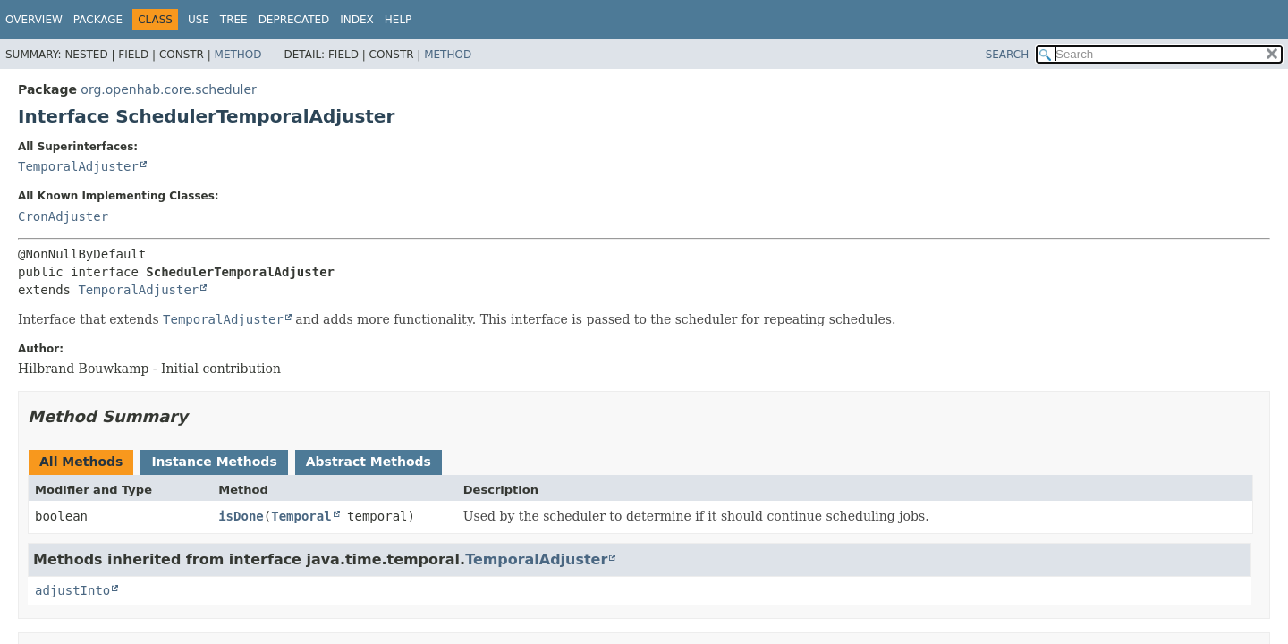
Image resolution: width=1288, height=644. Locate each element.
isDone (241, 516)
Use (198, 19)
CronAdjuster (63, 216)
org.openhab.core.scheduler (168, 89)
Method (238, 54)
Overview (34, 19)
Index (357, 19)
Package (98, 19)
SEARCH (1008, 54)
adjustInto (72, 590)
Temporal (301, 516)
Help (398, 19)
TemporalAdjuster (78, 166)
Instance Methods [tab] (213, 461)
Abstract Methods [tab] (368, 461)
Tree (234, 19)
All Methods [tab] (81, 461)
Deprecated (294, 19)
